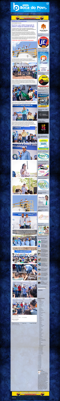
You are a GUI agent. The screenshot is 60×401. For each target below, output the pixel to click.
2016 (39, 362)
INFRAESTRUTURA (41, 310)
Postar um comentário (15, 320)
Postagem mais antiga (33, 323)
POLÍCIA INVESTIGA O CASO (42, 340)
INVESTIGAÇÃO (41, 309)
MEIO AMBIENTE (41, 315)
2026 (39, 299)
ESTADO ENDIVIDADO (41, 325)
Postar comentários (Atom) (17, 324)
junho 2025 (40, 349)
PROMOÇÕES (40, 308)
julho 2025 (40, 348)
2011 (39, 367)
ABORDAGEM (40, 324)
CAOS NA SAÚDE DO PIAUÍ (42, 339)
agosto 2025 (40, 347)
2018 (39, 360)
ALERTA (40, 341)
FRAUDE (40, 327)
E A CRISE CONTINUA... (43, 258)
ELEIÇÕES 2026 (43, 244)
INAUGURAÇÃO (41, 329)
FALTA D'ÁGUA (40, 313)
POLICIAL (40, 311)
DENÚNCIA (40, 328)
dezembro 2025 (41, 301)
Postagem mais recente (15, 323)
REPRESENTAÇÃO (43, 253)
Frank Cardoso (43, 371)
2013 (39, 365)
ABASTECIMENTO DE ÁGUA (42, 345)
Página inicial (24, 323)
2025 (39, 300)
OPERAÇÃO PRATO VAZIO (42, 312)
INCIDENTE (42, 281)
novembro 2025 (41, 302)
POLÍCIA (40, 344)
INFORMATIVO (40, 342)
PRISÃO (40, 343)
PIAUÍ (39, 316)
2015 (39, 363)
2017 (39, 361)
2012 (39, 366)
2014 (39, 364)
